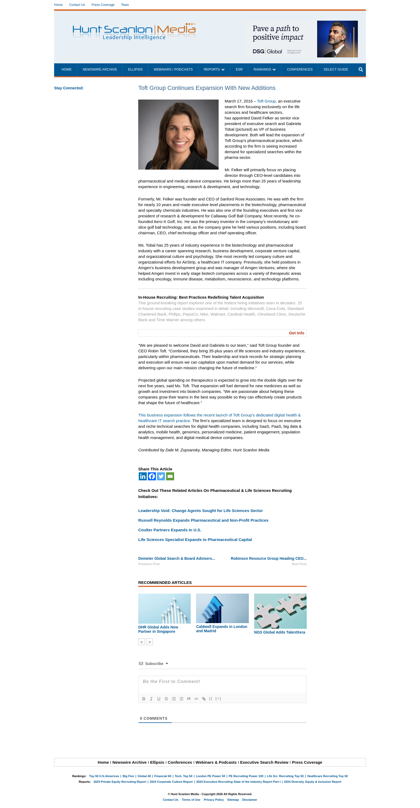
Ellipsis (135, 69)
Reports (212, 69)
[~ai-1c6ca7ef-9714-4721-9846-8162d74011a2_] (301, 23)
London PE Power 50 (210, 776)
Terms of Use (191, 799)
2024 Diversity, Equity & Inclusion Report (312, 781)
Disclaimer (249, 799)
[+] (218, 698)
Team (125, 5)
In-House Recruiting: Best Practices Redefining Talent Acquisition (201, 297)
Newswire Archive (100, 69)
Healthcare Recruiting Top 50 (327, 776)
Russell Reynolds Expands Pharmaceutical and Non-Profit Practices (203, 520)
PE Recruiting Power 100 (246, 776)
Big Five (128, 776)
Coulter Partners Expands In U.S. (169, 530)
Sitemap (233, 799)
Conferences (300, 69)
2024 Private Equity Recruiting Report (119, 781)
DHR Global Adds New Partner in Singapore (158, 629)
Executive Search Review (264, 762)
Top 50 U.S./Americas (104, 776)
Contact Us (77, 5)
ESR (239, 69)
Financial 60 (162, 776)
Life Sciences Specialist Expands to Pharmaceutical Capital (195, 539)
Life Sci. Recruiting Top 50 (285, 776)
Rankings (262, 69)
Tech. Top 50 (183, 776)
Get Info (296, 333)
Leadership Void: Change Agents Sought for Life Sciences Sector (200, 510)
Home (58, 5)
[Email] (170, 476)
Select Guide (336, 69)
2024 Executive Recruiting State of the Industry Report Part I (238, 781)
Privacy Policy (214, 799)
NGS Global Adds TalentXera (279, 632)
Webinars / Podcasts (173, 69)
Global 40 (144, 776)
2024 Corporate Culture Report (171, 781)
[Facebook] (152, 476)
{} (211, 698)
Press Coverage (103, 5)
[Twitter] (161, 476)
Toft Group (266, 101)
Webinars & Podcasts (216, 762)
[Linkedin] (143, 476)
